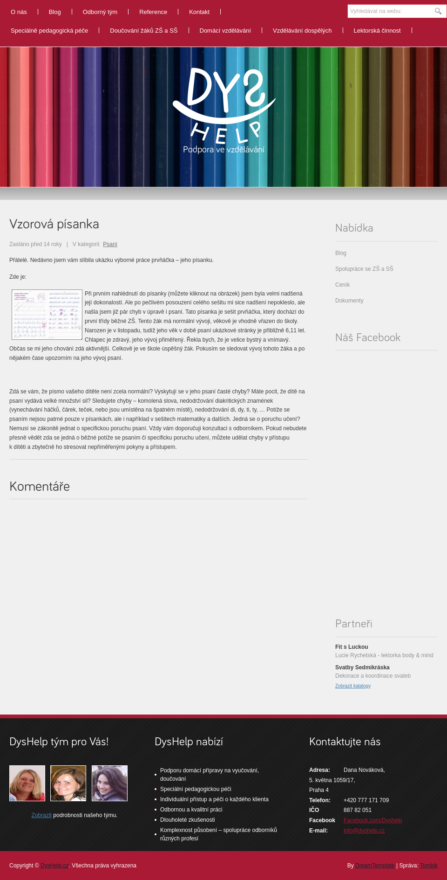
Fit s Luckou (351, 647)
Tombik (429, 865)
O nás (19, 11)
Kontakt (199, 11)
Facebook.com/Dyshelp (373, 820)
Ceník (342, 285)
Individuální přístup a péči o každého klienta (214, 799)
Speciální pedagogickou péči (195, 789)
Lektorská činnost (377, 30)
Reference (153, 11)
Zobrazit (42, 815)
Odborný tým (100, 11)
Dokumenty (349, 300)
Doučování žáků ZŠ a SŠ (143, 30)
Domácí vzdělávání (225, 30)
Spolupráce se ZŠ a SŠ (364, 269)
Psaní (110, 244)
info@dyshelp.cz (364, 830)
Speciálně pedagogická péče (49, 30)
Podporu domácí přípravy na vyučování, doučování (209, 774)
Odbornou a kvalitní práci (191, 809)
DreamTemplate (375, 865)
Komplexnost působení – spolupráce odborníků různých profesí (218, 834)
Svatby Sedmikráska (362, 667)
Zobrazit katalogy (353, 685)
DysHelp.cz (55, 865)
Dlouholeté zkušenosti (187, 820)
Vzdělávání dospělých (302, 30)
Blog (55, 11)
